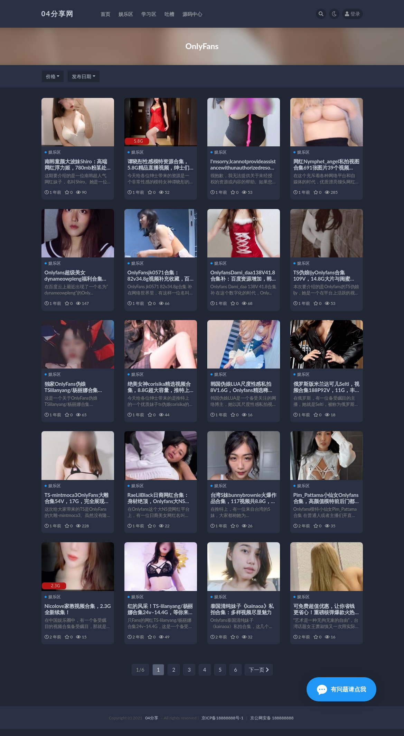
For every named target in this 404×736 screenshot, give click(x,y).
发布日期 (81, 76)
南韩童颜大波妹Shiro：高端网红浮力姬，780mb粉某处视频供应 (76, 167)
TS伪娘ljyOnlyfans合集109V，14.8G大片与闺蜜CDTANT (322, 280)
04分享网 (57, 13)
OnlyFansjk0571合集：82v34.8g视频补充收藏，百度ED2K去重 (159, 280)
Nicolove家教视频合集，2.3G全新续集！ (73, 614)
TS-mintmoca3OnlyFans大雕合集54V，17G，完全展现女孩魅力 (77, 505)
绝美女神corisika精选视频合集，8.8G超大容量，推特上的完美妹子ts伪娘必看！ (159, 392)
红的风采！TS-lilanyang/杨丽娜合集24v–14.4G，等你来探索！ (161, 617)
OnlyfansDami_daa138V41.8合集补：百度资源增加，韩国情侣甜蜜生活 (243, 280)
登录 (352, 14)
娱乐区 (53, 152)
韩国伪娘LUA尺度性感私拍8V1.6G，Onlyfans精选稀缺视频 (242, 392)
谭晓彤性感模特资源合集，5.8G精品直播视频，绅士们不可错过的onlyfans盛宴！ (159, 167)
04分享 (151, 724)
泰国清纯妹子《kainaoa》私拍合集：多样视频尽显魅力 (242, 614)
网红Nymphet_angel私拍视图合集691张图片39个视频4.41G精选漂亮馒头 (324, 167)
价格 (51, 76)
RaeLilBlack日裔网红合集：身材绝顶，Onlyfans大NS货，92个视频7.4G (158, 505)
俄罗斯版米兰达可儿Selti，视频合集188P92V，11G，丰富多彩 (324, 392)
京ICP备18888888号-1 (222, 724)
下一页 (259, 676)
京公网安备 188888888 (272, 724)
